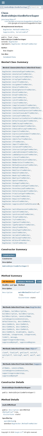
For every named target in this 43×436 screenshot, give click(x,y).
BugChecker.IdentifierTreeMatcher (17, 139)
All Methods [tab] (8, 282)
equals (30, 332)
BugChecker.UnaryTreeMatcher (14, 227)
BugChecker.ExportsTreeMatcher (15, 131)
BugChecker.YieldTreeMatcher (14, 243)
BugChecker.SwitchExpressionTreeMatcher (19, 209)
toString (17, 355)
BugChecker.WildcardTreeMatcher (16, 240)
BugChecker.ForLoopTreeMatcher (15, 136)
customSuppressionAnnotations (15, 319)
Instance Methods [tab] (25, 282)
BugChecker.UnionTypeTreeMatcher (16, 230)
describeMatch (24, 321)
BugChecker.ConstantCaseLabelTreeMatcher (20, 113)
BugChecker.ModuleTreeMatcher (15, 173)
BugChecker (13, 42)
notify (33, 353)
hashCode (6, 334)
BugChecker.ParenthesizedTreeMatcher (18, 188)
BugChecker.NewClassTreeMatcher (16, 178)
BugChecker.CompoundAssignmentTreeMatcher (20, 108)
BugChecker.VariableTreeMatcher (16, 235)
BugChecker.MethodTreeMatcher (16, 30)
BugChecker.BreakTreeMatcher (14, 95)
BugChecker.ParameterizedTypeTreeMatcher (20, 186)
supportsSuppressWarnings (13, 340)
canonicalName (25, 316)
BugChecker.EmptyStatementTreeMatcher (18, 126)
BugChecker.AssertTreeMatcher (15, 82)
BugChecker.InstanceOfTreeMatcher (17, 147)
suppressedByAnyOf (10, 342)
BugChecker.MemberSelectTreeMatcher (17, 162)
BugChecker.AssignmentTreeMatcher (17, 84)
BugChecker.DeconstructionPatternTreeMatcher (22, 118)
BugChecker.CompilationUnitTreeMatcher (19, 105)
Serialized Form (9, 57)
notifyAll (6, 355)
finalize (13, 353)
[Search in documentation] (35, 7)
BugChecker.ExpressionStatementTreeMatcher (21, 134)
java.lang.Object (8, 19)
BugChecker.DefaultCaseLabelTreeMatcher (19, 121)
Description (7, 292)
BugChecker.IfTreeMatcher (13, 142)
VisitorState (23, 298)
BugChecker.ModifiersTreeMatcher (16, 170)
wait (25, 355)
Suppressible (8, 32)
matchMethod (23, 292)
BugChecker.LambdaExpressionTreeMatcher (19, 155)
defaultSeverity (9, 321)
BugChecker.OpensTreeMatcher (14, 181)
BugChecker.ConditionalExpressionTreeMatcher (22, 110)
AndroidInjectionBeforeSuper (16, 7)
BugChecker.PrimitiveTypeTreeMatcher (18, 194)
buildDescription (18, 311)
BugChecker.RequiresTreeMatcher (16, 199)
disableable (21, 332)
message (14, 337)
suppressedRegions (27, 342)
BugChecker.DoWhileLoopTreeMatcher (17, 123)
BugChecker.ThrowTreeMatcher (14, 217)
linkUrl (5, 337)
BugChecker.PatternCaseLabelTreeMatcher (19, 191)
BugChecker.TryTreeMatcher (13, 219)
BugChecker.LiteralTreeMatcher (15, 157)
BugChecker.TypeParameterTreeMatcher (18, 225)
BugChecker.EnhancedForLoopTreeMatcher (19, 129)
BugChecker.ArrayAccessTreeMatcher (17, 77)
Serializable (21, 32)
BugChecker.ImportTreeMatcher (15, 144)
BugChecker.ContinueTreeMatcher (16, 116)
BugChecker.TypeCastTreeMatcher (16, 222)
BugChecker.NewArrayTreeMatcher (16, 175)
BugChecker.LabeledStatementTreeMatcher (19, 152)
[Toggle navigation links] (3, 2)
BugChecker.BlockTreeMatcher (14, 92)
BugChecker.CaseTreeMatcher (14, 97)
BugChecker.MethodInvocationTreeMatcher (19, 165)
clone (4, 353)
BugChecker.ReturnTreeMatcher (15, 201)
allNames (6, 311)
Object (33, 349)
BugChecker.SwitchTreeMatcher (15, 212)
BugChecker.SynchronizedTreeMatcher (17, 214)
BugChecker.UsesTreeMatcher (14, 232)
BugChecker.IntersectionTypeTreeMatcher (19, 149)
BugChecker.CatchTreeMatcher (14, 100)
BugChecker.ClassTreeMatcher (14, 103)
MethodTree (34, 292)
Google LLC (18, 432)
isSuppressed (16, 334)
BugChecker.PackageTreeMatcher (15, 183)
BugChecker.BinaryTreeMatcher (15, 87)
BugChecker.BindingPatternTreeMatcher (18, 90)
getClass (23, 353)
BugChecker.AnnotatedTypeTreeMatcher (18, 71)
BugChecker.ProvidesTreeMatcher (16, 196)
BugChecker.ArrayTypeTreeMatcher (16, 79)
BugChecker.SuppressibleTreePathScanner (19, 204)
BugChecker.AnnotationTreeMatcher (17, 74)
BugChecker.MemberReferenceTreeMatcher (19, 160)
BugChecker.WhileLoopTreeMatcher (16, 238)
